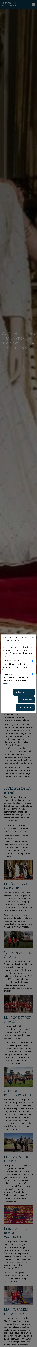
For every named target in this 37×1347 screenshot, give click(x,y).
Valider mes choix (24, 692)
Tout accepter (25, 707)
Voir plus (5, 670)
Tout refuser (26, 699)
